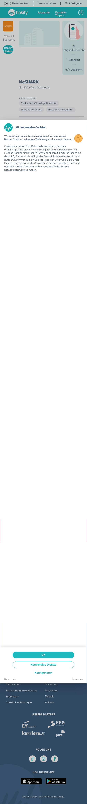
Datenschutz (10, 679)
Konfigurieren (43, 672)
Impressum (77, 679)
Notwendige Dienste (43, 664)
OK (43, 655)
